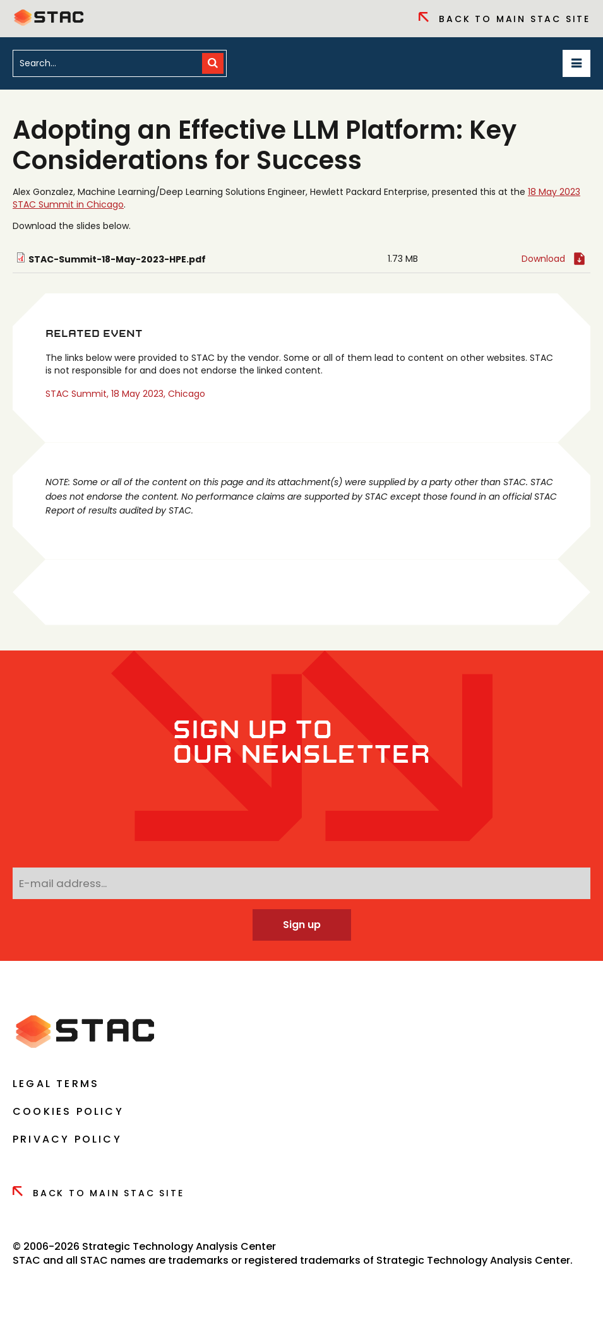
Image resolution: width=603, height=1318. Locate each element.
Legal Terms (56, 1083)
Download (543, 258)
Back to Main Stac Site (504, 19)
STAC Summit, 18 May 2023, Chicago (125, 393)
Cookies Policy (68, 1111)
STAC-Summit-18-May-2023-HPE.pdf (117, 259)
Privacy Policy (67, 1139)
